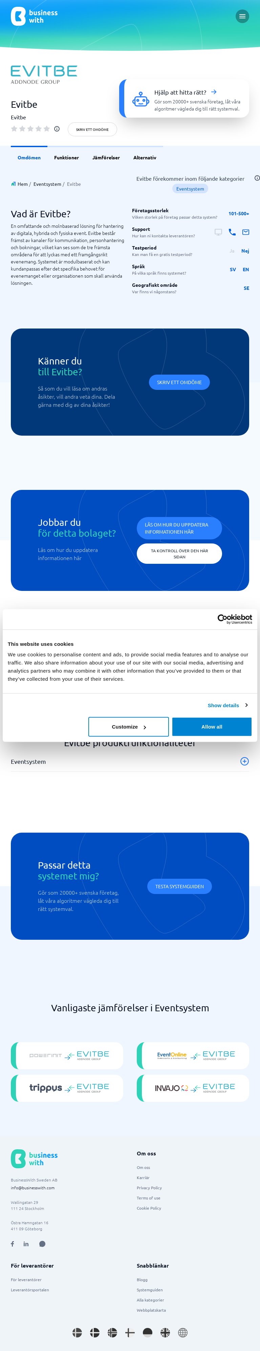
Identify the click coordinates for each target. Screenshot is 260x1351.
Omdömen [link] (29, 157)
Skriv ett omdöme (92, 129)
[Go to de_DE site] (147, 1332)
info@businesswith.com (33, 1187)
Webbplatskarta (151, 1310)
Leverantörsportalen (30, 1289)
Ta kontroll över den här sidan (179, 553)
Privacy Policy (149, 1187)
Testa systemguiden (179, 886)
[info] (57, 129)
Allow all (211, 727)
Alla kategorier (150, 1300)
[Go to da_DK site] (95, 1332)
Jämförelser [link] (106, 157)
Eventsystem (47, 184)
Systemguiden (150, 1289)
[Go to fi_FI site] (130, 1332)
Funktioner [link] (66, 157)
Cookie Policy (149, 1208)
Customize (129, 727)
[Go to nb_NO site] (112, 1332)
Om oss (143, 1167)
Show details (223, 705)
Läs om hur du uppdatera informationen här (176, 528)
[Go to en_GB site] (165, 1332)
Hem (23, 184)
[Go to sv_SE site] (77, 1332)
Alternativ (144, 157)
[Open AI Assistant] (42, 1244)
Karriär (143, 1177)
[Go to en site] (183, 1332)
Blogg (142, 1279)
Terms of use (148, 1197)
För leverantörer (26, 1279)
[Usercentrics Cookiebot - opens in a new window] (222, 619)
